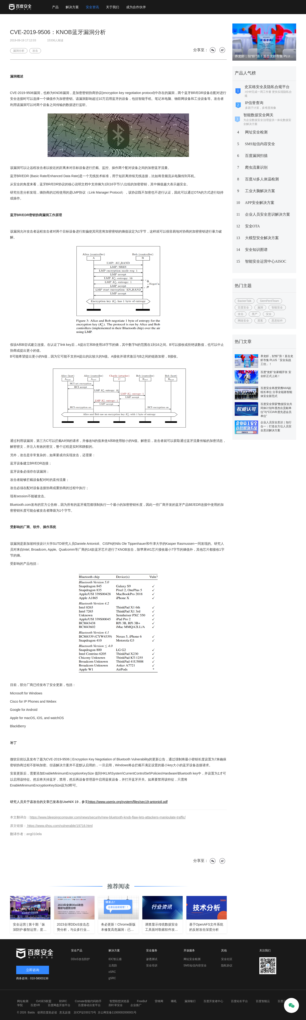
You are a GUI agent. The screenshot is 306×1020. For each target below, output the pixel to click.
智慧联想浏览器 (119, 1001)
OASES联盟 (43, 1001)
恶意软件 (277, 320)
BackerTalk (245, 301)
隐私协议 (226, 965)
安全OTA (252, 226)
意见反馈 (64, 1012)
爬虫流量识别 (256, 167)
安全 (269, 314)
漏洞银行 (190, 1001)
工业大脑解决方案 (260, 191)
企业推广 (136, 1005)
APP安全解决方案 (259, 203)
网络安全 (243, 320)
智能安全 (277, 307)
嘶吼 (174, 1001)
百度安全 (243, 307)
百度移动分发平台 (89, 1005)
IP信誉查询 (254, 103)
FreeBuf (142, 1001)
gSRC (112, 978)
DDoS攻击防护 (80, 959)
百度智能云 (263, 1001)
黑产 (254, 314)
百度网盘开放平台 (59, 1005)
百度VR (35, 1005)
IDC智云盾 (115, 959)
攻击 (240, 314)
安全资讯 (92, 7)
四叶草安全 (116, 1005)
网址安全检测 (256, 132)
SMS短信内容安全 (260, 144)
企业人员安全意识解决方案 (267, 214)
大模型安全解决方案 (262, 238)
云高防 (113, 965)
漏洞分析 (18, 50)
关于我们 (112, 7)
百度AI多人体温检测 (262, 179)
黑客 (260, 320)
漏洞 (260, 307)
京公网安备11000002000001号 (117, 1012)
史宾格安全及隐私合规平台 (267, 87)
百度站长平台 (239, 1001)
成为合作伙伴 (136, 7)
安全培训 (151, 965)
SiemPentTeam (269, 301)
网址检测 (22, 1001)
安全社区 (226, 959)
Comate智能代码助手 (88, 1001)
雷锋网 (159, 1001)
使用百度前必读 (46, 1012)
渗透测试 (151, 959)
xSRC (112, 971)
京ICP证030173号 (85, 1012)
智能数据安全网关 (258, 115)
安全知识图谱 (256, 250)
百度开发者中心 (213, 1001)
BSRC (63, 1001)
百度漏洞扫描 (256, 156)
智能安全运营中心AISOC (265, 261)
